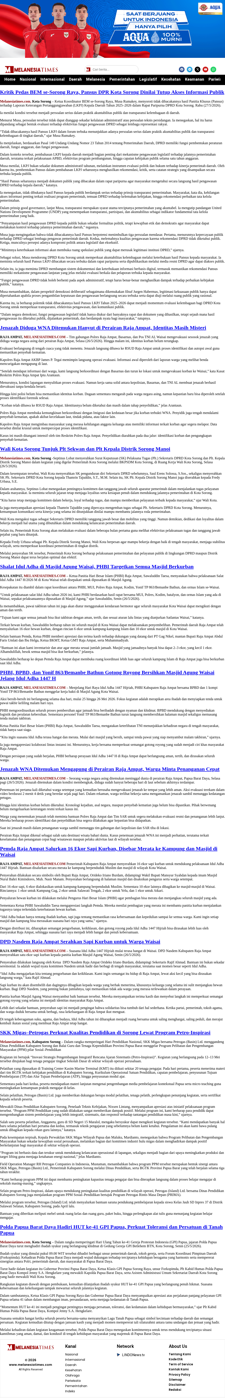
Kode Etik (176, 1359)
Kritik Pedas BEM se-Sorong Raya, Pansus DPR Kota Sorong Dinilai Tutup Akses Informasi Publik (112, 92)
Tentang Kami (180, 1354)
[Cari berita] (111, 69)
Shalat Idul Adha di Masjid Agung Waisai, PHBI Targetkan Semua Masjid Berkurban (97, 566)
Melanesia (95, 79)
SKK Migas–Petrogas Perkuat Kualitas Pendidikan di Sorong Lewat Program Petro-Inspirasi (105, 1032)
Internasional (52, 79)
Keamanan (194, 79)
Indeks (70, 1391)
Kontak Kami (179, 1370)
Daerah (75, 79)
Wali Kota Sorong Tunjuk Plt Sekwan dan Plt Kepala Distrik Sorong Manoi (85, 449)
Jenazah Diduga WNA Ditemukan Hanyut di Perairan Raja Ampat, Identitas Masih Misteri (103, 327)
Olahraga (72, 1375)
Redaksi (175, 1391)
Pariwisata (73, 1380)
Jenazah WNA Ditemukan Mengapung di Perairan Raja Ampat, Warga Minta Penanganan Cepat (110, 769)
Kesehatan (171, 79)
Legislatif (148, 79)
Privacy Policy (180, 1375)
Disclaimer (177, 1386)
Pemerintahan (122, 79)
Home (9, 79)
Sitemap (175, 1380)
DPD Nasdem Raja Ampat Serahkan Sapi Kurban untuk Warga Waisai (80, 941)
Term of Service (181, 1365)
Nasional (28, 79)
